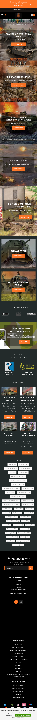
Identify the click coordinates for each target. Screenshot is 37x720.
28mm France (24, 492)
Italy (25, 521)
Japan (6, 525)
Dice (6, 513)
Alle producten (18, 697)
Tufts (25, 537)
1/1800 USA (25, 468)
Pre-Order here (18, 44)
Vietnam (18, 545)
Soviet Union (24, 533)
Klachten (18, 668)
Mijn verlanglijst (18, 691)
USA (10, 541)
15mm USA (28, 488)
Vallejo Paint (23, 541)
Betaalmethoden (18, 656)
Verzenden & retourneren (18, 659)
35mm (18, 508)
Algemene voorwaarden (18, 650)
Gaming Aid (11, 516)
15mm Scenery (18, 484)
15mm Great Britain (18, 480)
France (29, 513)
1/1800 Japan (11, 468)
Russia (25, 529)
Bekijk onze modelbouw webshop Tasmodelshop (18, 675)
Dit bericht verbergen (23, 715)
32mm (7, 508)
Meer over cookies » (18, 718)
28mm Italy (27, 500)
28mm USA (28, 504)
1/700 (12, 472)
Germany (25, 516)
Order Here (18, 128)
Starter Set (12, 537)
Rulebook (12, 529)
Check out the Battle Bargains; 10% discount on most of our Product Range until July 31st (18, 3)
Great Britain (13, 521)
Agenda (18, 671)
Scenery (10, 533)
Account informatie (18, 685)
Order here (18, 168)
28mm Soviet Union (11, 504)
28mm (10, 492)
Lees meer (9, 417)
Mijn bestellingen (18, 688)
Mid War (18, 525)
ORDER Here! (25, 217)
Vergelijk (18, 694)
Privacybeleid (18, 653)
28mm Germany (18, 496)
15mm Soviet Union (11, 488)
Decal (29, 508)
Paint (29, 525)
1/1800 (23, 464)
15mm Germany (18, 476)
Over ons (18, 644)
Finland (17, 513)
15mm (23, 472)
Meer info (24, 341)
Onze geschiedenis (18, 647)
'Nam (12, 464)
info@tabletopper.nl (19, 593)
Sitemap (18, 665)
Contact (18, 662)
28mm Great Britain (11, 500)
